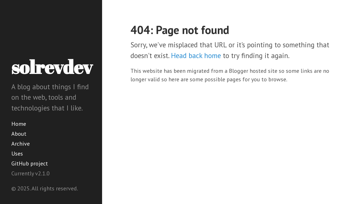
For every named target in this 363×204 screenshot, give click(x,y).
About (18, 133)
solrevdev (51, 66)
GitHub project (29, 163)
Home (18, 124)
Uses (17, 153)
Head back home (196, 55)
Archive (20, 143)
